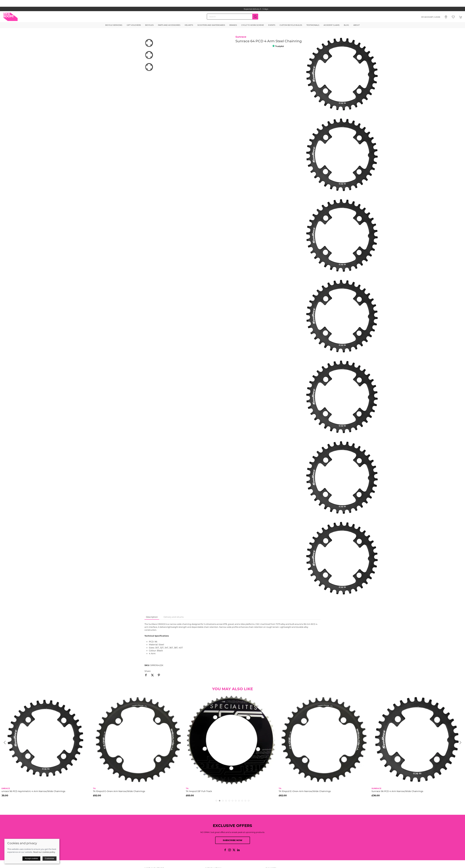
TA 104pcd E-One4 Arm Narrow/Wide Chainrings (120, 791)
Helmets (189, 25)
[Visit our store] (445, 17)
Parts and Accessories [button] (169, 25)
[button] (453, 17)
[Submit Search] (255, 17)
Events (271, 25)
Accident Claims (331, 25)
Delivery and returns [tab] (174, 617)
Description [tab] (152, 617)
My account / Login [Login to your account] (430, 17)
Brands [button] (233, 25)
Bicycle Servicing (113, 25)
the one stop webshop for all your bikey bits (232, 9)
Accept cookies (31, 858)
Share (147, 671)
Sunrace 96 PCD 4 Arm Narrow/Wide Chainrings (399, 791)
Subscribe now (232, 840)
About (356, 25)
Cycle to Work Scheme (252, 25)
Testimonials (312, 25)
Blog (346, 25)
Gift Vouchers (134, 25)
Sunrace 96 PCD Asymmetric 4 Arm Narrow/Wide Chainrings (34, 791)
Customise (49, 858)
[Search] (232, 17)
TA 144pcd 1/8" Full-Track (200, 791)
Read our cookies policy (44, 852)
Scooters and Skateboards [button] (211, 25)
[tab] (216, 800)
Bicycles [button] (149, 25)
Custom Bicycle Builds (291, 25)
